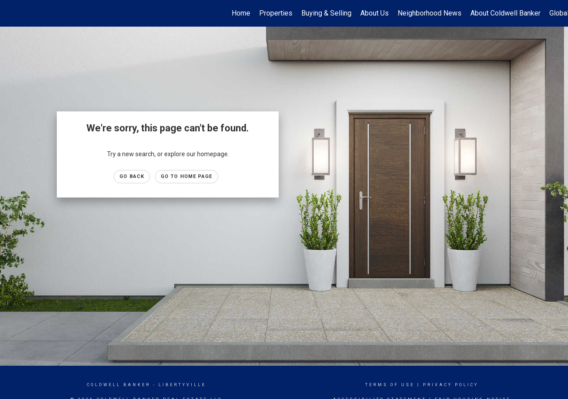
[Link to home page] (11, 13)
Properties (275, 13)
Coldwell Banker (118, 385)
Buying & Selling (326, 13)
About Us (374, 13)
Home (241, 13)
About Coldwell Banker (505, 13)
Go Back (131, 176)
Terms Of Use (389, 385)
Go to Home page (187, 176)
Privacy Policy (450, 385)
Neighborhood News (430, 13)
